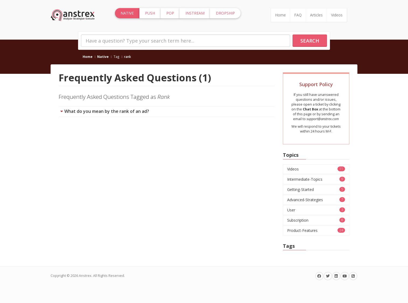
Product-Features (316, 230)
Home (280, 15)
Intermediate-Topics (316, 179)
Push (150, 13)
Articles (316, 15)
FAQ (298, 15)
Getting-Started (316, 189)
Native (103, 56)
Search (309, 40)
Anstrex (85, 275)
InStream (195, 13)
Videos (337, 15)
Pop (170, 13)
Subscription (316, 220)
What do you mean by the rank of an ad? (106, 111)
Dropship (225, 13)
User (316, 210)
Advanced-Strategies (316, 199)
